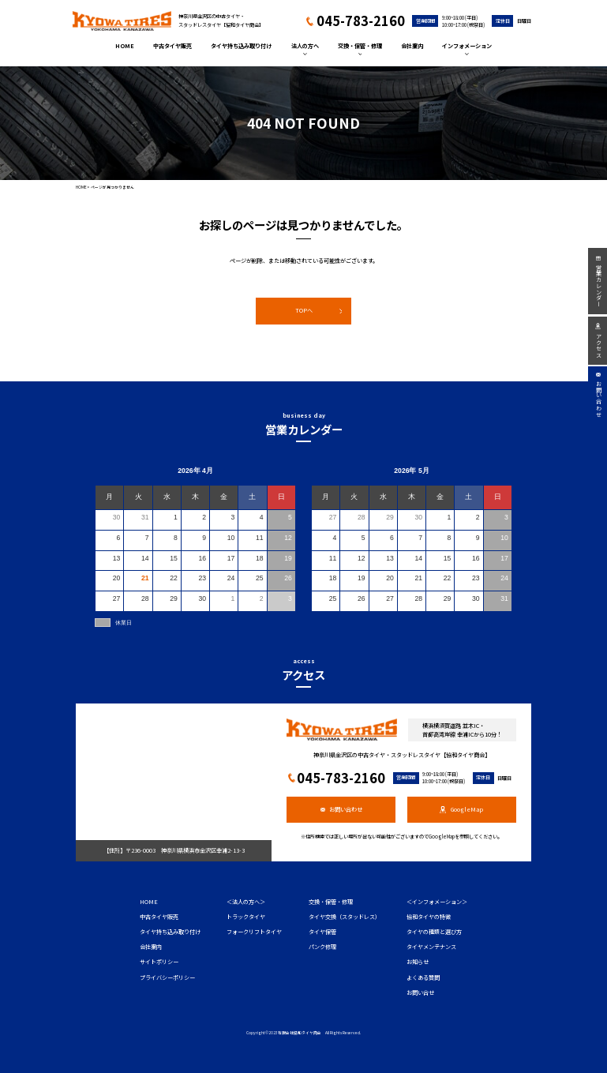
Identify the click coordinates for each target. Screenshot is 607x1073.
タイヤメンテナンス (431, 947)
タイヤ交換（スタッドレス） (344, 917)
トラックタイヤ (246, 917)
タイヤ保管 (322, 932)
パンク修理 (322, 947)
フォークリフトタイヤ (254, 932)
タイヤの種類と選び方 (434, 932)
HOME (124, 46)
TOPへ (319, 310)
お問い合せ (420, 992)
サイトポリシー (159, 962)
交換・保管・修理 (360, 48)
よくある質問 (423, 977)
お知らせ (418, 962)
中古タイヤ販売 (172, 46)
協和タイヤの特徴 (429, 917)
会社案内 (412, 46)
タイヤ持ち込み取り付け (241, 46)
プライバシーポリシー (167, 977)
